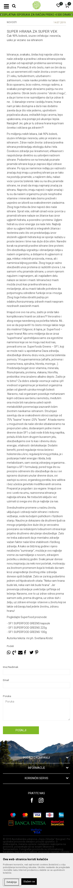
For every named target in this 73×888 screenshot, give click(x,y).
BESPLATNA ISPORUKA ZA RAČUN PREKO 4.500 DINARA (36, 14)
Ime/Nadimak (10, 667)
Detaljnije (12, 882)
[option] (36, 15)
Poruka (7, 696)
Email (6, 680)
